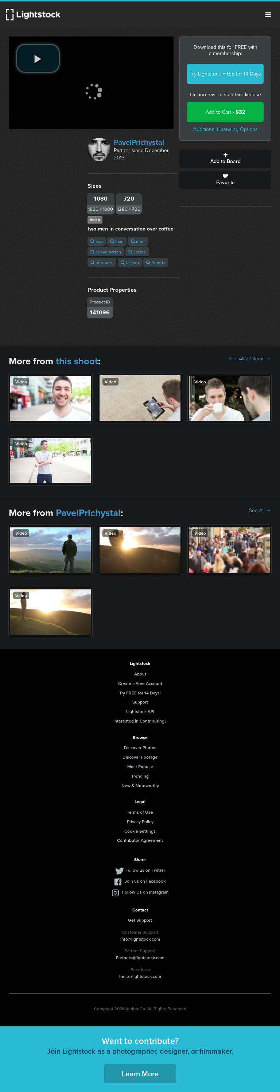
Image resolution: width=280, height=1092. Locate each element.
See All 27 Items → (250, 359)
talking (130, 262)
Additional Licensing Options (225, 129)
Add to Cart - (225, 112)
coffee (137, 252)
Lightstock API (140, 711)
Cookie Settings (140, 831)
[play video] (38, 58)
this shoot (77, 361)
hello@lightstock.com (140, 976)
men (138, 241)
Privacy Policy (140, 821)
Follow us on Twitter (145, 870)
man (117, 241)
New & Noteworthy (140, 785)
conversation (105, 252)
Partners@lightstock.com (140, 957)
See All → (260, 510)
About (140, 674)
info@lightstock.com (140, 939)
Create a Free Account (140, 683)
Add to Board (225, 158)
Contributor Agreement (140, 840)
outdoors (101, 262)
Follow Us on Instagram (145, 892)
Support (140, 702)
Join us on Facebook (145, 881)
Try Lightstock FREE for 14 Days (225, 74)
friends (155, 262)
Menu (268, 14)
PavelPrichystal (139, 142)
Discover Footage (140, 757)
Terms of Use (140, 812)
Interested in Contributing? (140, 721)
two (96, 241)
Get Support (140, 920)
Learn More (140, 1073)
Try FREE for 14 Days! (140, 693)
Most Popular (140, 766)
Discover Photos (140, 747)
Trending (140, 776)
